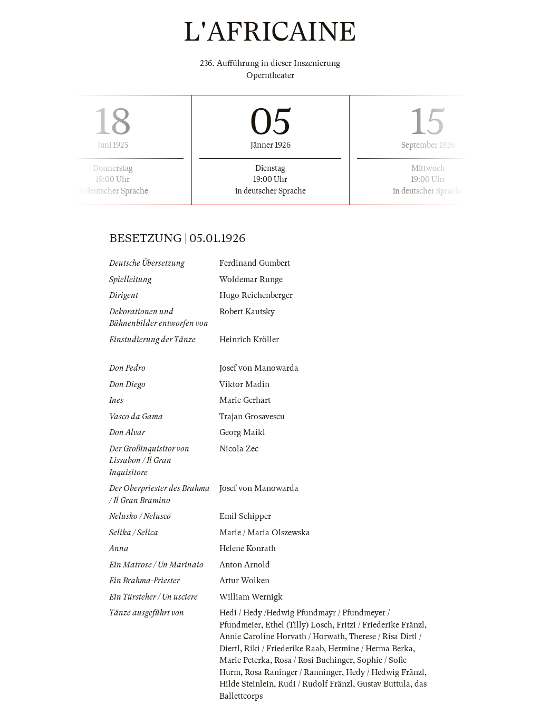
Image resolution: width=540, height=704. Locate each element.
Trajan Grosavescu (252, 416)
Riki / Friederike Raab (284, 648)
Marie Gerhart (245, 400)
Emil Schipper (245, 516)
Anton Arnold (244, 565)
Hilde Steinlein (246, 684)
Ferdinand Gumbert (254, 263)
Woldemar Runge (251, 279)
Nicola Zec (238, 449)
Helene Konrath (247, 548)
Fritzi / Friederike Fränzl (380, 625)
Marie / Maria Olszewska (264, 532)
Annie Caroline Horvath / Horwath (282, 636)
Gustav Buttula (383, 684)
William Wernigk (251, 597)
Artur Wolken (244, 580)
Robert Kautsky (247, 311)
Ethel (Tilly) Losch (298, 625)
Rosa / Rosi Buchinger (313, 660)
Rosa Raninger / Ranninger (293, 672)
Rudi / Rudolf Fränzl (315, 684)
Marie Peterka (244, 660)
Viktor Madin (244, 384)
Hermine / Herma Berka (370, 648)
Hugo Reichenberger (256, 295)
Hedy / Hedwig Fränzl (385, 672)
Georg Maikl (242, 432)
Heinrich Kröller (249, 339)
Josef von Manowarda (258, 368)
